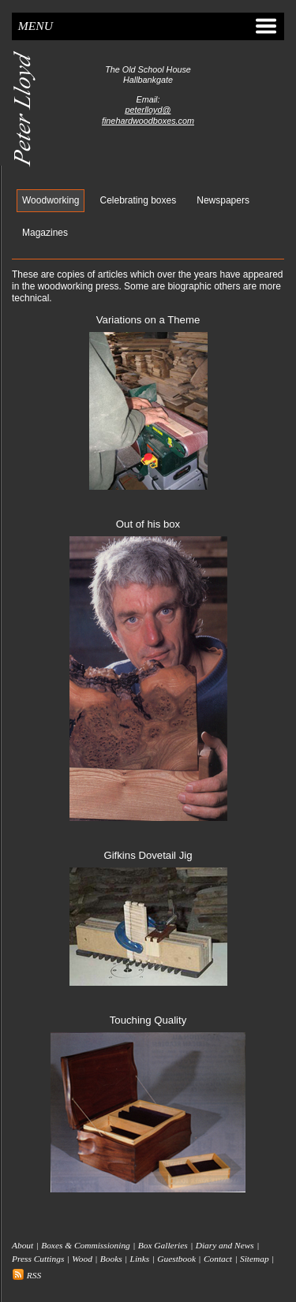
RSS (26, 1275)
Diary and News (225, 1245)
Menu (148, 26)
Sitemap (254, 1259)
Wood (82, 1259)
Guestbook (176, 1259)
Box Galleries (163, 1245)
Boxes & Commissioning (85, 1245)
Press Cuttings (38, 1259)
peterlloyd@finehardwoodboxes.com (148, 115)
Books (111, 1259)
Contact (218, 1259)
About (22, 1245)
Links (140, 1259)
